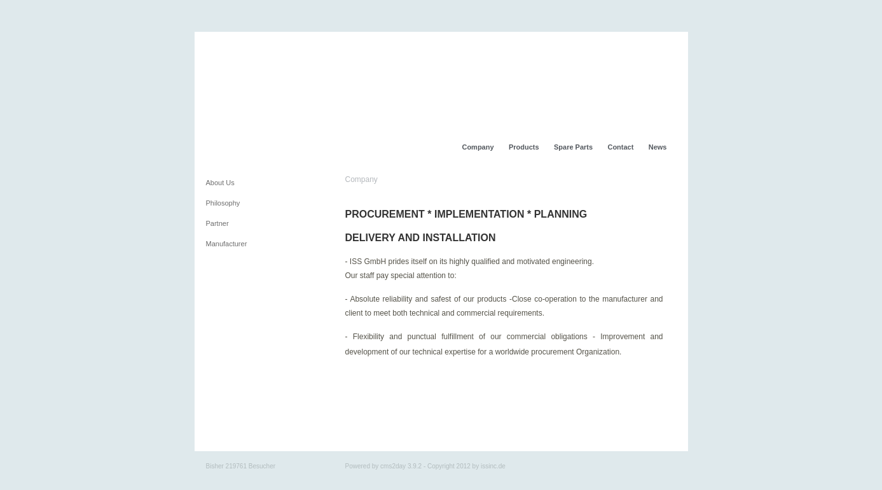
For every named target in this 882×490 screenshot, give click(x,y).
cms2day (393, 466)
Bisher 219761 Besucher (241, 466)
